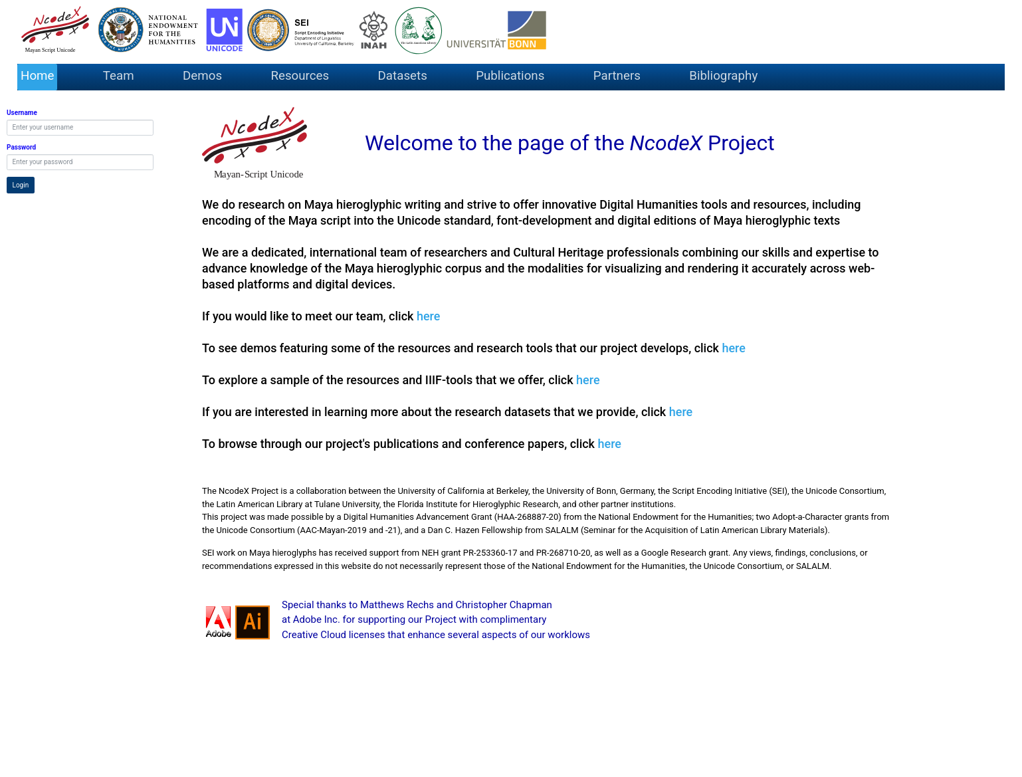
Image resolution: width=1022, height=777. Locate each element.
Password (21, 147)
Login (21, 185)
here (428, 316)
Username (22, 112)
